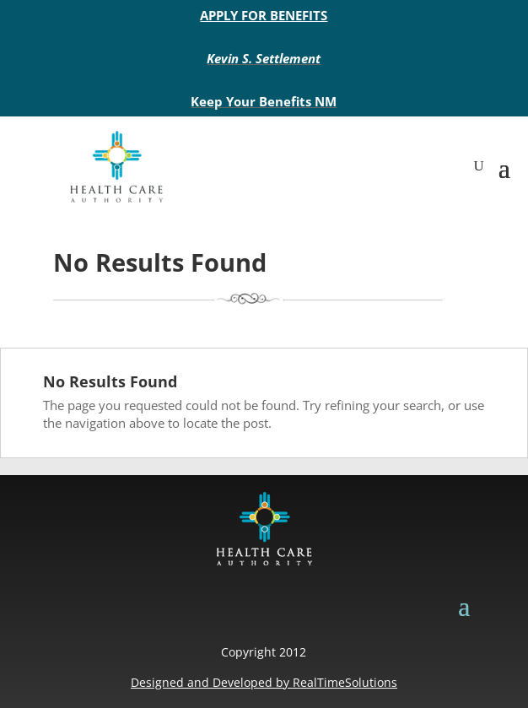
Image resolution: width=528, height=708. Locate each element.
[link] (116, 166)
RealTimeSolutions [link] (345, 682)
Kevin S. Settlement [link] (264, 58)
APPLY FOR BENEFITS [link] (263, 15)
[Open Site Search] (479, 166)
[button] (504, 166)
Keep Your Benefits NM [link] (264, 101)
